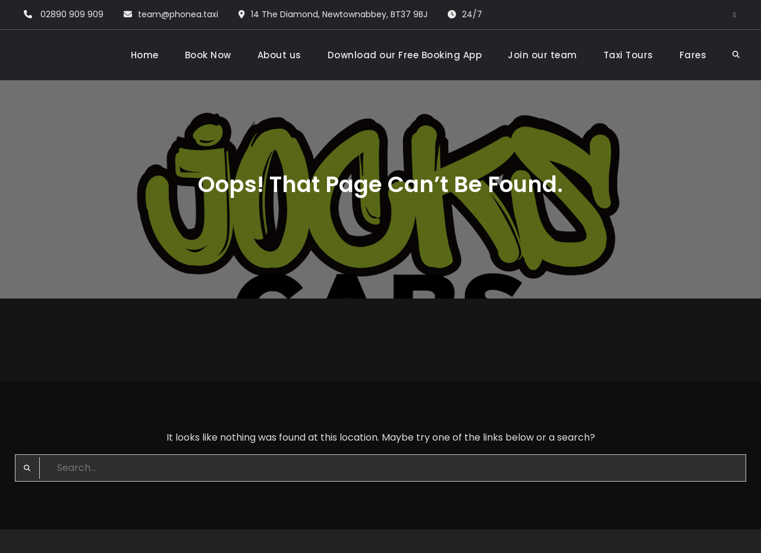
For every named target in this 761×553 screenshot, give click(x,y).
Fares (693, 55)
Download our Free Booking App (405, 55)
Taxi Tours (628, 55)
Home (145, 55)
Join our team (542, 55)
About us (279, 55)
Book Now (208, 55)
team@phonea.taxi (178, 14)
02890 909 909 (71, 14)
